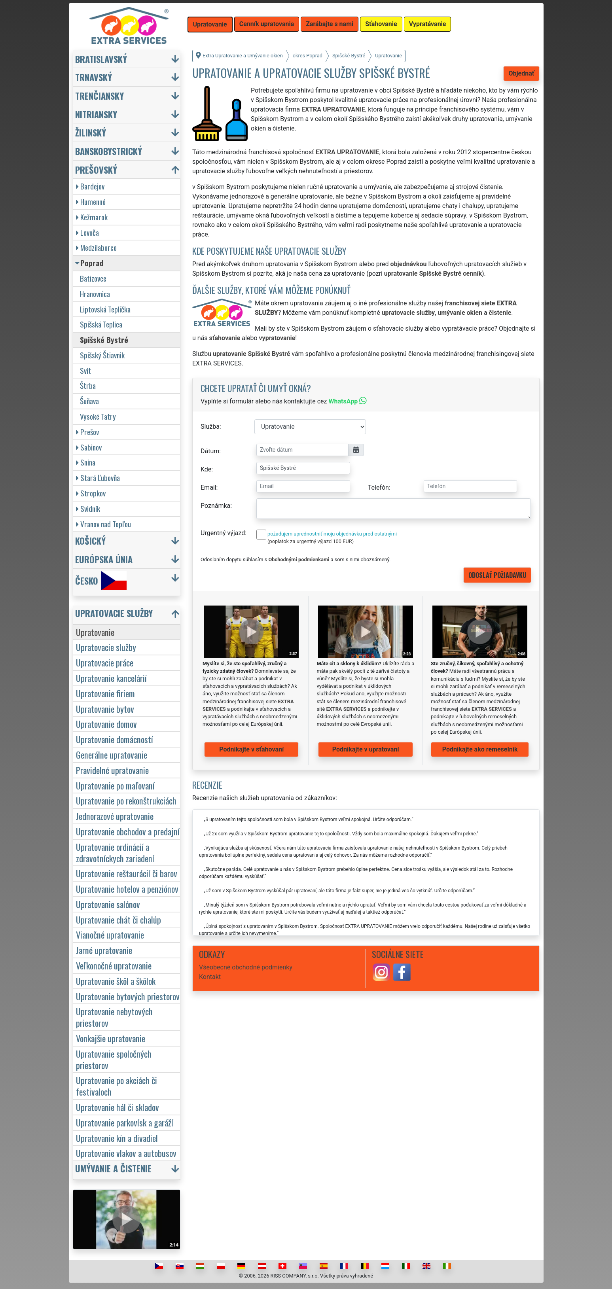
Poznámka (215, 505)
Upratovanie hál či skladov (117, 1106)
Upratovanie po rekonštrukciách (126, 800)
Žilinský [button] (90, 132)
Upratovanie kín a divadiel (117, 1137)
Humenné (91, 201)
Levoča (87, 232)
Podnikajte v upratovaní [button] (365, 749)
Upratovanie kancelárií (111, 677)
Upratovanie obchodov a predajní (128, 831)
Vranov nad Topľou (103, 524)
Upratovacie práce (104, 662)
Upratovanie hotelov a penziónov (127, 888)
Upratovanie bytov (105, 708)
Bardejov (90, 186)
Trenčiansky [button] (99, 95)
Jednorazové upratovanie (114, 815)
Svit (85, 370)
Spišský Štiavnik (102, 355)
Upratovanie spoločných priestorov (114, 1059)
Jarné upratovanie (104, 949)
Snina (85, 462)
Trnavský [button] (93, 76)
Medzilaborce (96, 247)
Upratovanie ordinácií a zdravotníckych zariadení (115, 852)
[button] (128, 615)
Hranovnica (95, 293)
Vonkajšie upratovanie (110, 1038)
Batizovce (93, 278)
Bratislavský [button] (101, 58)
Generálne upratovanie (111, 754)
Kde (206, 469)
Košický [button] (90, 540)
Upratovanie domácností (114, 739)
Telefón (378, 487)
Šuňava (89, 401)
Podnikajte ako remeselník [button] (480, 749)
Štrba (88, 385)
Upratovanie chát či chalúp (118, 919)
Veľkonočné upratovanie (114, 965)
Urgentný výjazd (223, 533)
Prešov (87, 431)
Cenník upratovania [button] (266, 24)
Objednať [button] (521, 73)
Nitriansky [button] (96, 114)
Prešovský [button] (96, 169)
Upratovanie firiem (105, 693)
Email (208, 487)
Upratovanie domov (106, 723)
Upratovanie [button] (210, 24)
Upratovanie (95, 631)
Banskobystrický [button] (108, 150)
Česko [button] (101, 580)
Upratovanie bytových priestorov (128, 996)
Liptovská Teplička (105, 309)
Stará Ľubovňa (98, 477)
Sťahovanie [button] (381, 24)
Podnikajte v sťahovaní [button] (251, 749)
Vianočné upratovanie (110, 934)
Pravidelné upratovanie (112, 769)
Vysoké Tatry (98, 416)
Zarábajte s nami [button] (329, 24)
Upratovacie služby (106, 646)
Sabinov (89, 447)
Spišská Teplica (101, 324)
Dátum (210, 451)
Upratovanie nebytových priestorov (114, 1017)
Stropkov (91, 493)
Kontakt (210, 976)
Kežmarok (92, 217)
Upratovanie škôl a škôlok (115, 980)
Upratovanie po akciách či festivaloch (116, 1085)
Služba (210, 426)
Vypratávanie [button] (427, 24)
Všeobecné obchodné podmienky (245, 967)
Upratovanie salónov (108, 903)
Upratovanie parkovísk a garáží (124, 1122)
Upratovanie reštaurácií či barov (126, 873)
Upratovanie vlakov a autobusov (126, 1152)
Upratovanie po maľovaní (115, 785)
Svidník (88, 508)
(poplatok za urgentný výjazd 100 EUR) (310, 541)
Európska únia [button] (104, 559)
